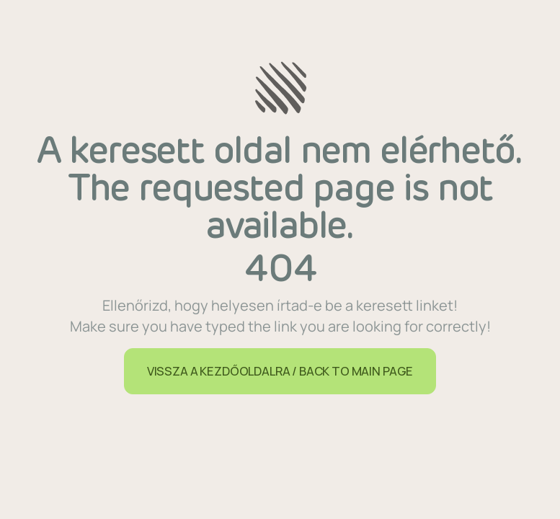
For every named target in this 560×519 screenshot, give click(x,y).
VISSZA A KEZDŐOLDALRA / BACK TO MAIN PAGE (280, 371)
